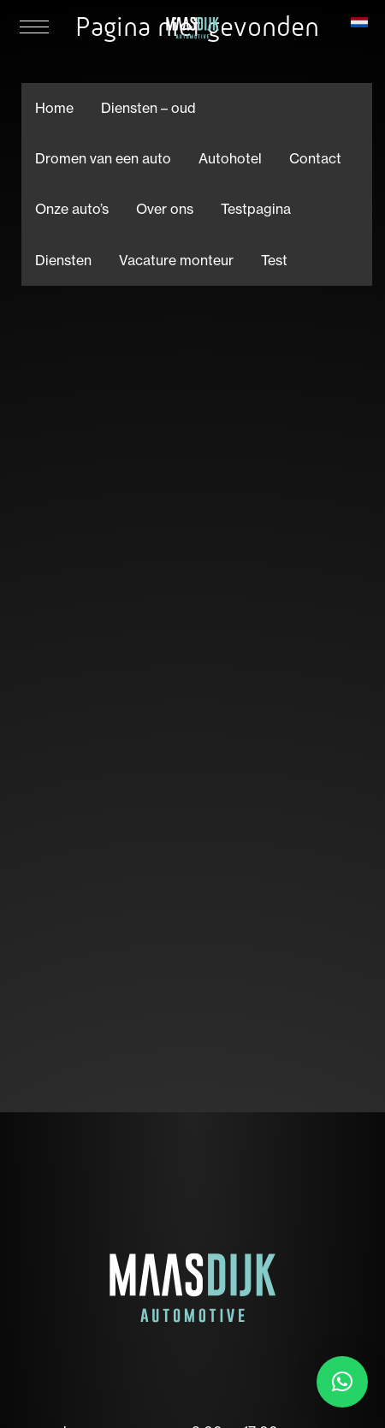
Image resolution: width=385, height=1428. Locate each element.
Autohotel (230, 158)
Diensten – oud (148, 107)
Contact (315, 158)
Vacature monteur (176, 260)
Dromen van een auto (103, 158)
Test (274, 260)
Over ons (164, 208)
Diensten (63, 260)
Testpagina (256, 208)
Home (54, 107)
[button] (342, 1381)
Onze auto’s (72, 208)
